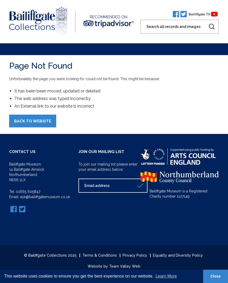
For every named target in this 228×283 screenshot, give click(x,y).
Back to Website (32, 121)
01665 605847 (28, 192)
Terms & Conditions (99, 255)
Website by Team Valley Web (114, 266)
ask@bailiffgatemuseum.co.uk (45, 197)
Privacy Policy (135, 255)
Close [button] (215, 276)
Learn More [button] (166, 276)
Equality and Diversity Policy (178, 255)
